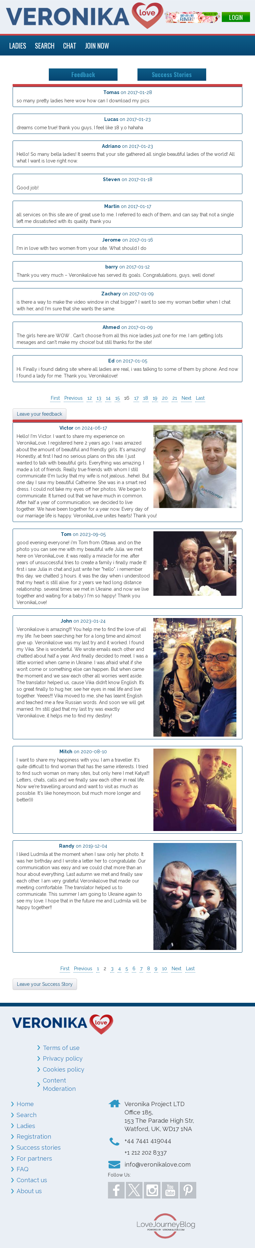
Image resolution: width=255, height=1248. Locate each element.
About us (29, 1191)
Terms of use (61, 1047)
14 (108, 398)
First (55, 398)
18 (145, 398)
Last (200, 398)
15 (117, 398)
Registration (34, 1136)
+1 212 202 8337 (146, 1152)
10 (164, 968)
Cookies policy (63, 1069)
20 (165, 398)
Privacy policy (63, 1058)
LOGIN (236, 17)
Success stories (39, 1147)
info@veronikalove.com (158, 1164)
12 (89, 398)
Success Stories (172, 74)
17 (136, 398)
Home (25, 1103)
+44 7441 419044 (148, 1140)
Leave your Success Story (45, 984)
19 (155, 398)
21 (174, 398)
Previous (73, 398)
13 (99, 398)
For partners (34, 1158)
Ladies (26, 1125)
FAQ (23, 1169)
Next (186, 398)
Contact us (32, 1180)
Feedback (83, 74)
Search (27, 1114)
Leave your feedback (39, 414)
